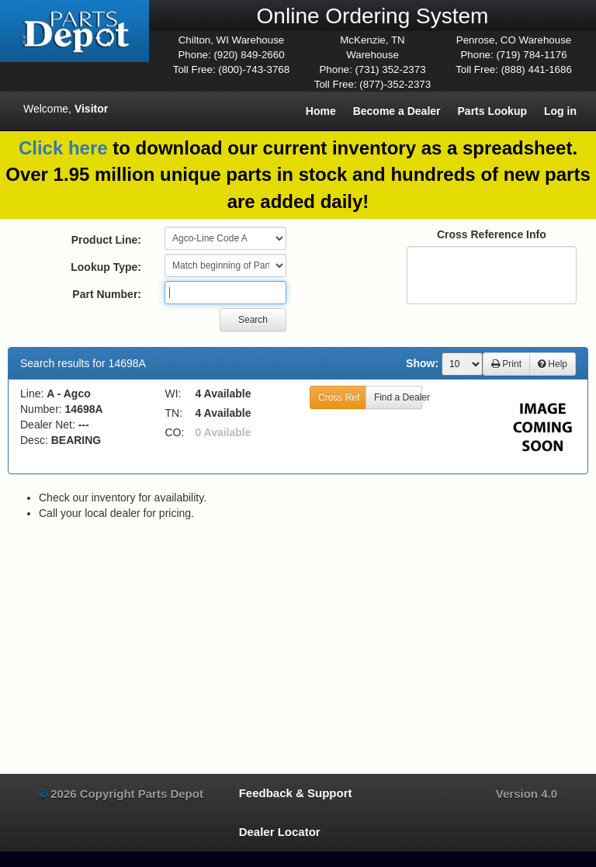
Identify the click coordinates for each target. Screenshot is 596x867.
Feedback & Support (295, 792)
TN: (174, 413)
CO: (175, 432)
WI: (173, 393)
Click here (63, 147)
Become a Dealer (397, 111)
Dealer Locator (280, 831)
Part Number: (106, 294)
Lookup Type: (106, 267)
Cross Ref (338, 397)
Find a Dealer (398, 397)
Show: (422, 363)
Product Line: (106, 240)
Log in (560, 111)
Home (321, 111)
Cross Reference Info (491, 234)
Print (506, 364)
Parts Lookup (492, 111)
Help (552, 364)
